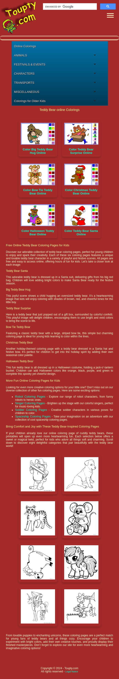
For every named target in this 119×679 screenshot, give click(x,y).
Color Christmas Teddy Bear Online (81, 191)
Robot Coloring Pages (30, 396)
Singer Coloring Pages (30, 403)
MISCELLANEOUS (27, 92)
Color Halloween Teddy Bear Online (37, 232)
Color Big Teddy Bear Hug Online (38, 151)
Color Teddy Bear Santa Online (81, 232)
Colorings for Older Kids (30, 101)
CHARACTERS (24, 73)
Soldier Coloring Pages (31, 410)
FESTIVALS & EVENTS (29, 64)
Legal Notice (71, 671)
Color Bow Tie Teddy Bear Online (37, 191)
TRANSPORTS (24, 82)
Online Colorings (25, 46)
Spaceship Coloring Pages (33, 416)
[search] (69, 7)
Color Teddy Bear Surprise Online (81, 151)
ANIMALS (20, 55)
